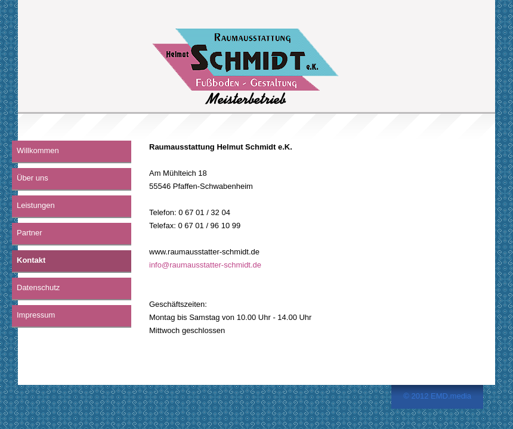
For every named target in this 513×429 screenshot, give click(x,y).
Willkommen (38, 150)
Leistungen (36, 205)
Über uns (32, 177)
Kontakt (31, 260)
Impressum (36, 314)
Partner (29, 232)
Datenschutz (38, 287)
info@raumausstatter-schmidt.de (205, 264)
